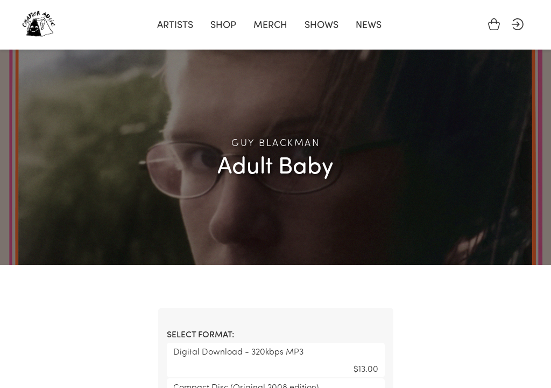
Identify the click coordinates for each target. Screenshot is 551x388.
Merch (270, 24)
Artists (175, 24)
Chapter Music (39, 23)
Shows (321, 24)
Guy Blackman (275, 142)
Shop (223, 24)
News (369, 24)
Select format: (200, 334)
